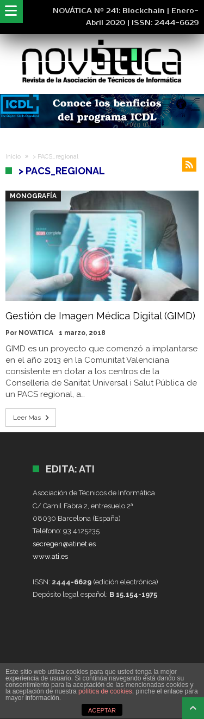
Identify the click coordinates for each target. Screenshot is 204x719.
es (92, 544)
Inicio (13, 156)
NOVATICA (35, 333)
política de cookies (105, 691)
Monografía (33, 196)
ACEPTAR (102, 710)
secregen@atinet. (61, 544)
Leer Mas (32, 417)
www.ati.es (50, 556)
